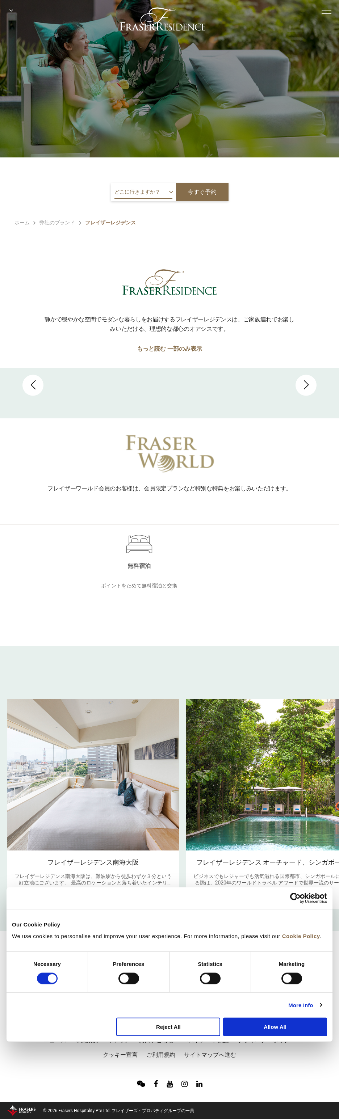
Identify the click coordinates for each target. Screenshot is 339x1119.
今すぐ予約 (202, 192)
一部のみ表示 (184, 348)
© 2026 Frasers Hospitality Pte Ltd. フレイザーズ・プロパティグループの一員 (118, 1110)
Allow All (275, 1027)
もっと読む (151, 348)
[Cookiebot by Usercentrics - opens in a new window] (295, 898)
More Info (300, 1005)
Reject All (168, 1027)
